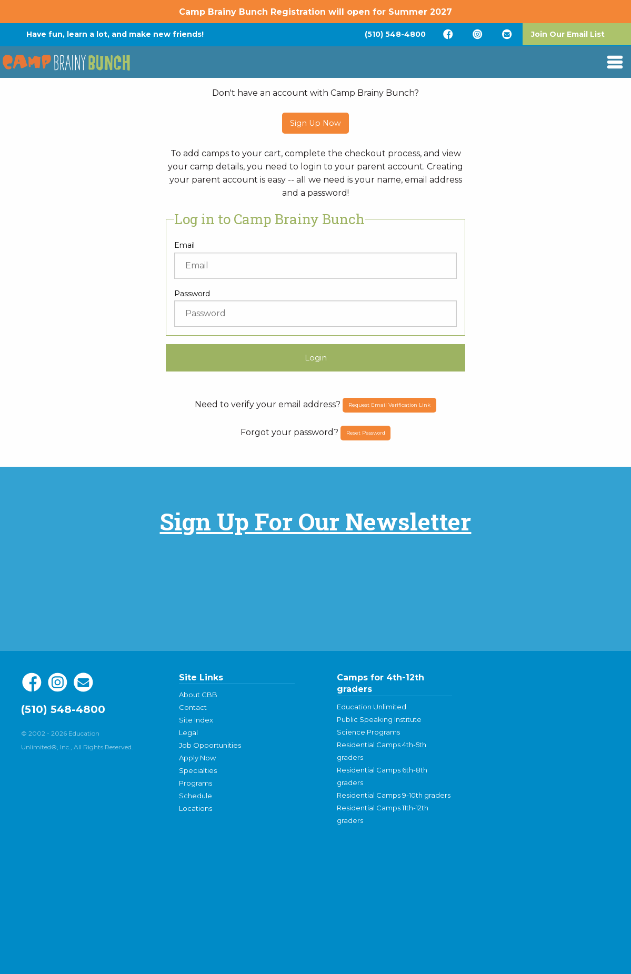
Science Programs (368, 732)
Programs (195, 783)
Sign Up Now (315, 123)
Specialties (198, 770)
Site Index (196, 720)
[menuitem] (395, 34)
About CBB (198, 694)
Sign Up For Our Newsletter (315, 521)
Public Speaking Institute (379, 719)
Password (192, 293)
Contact (193, 707)
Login (316, 358)
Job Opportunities (210, 745)
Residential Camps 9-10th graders (393, 795)
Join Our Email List (568, 34)
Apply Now (197, 758)
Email (184, 245)
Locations (195, 808)
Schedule (195, 795)
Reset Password (365, 433)
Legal (188, 732)
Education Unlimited (371, 706)
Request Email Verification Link (389, 405)
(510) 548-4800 (395, 34)
